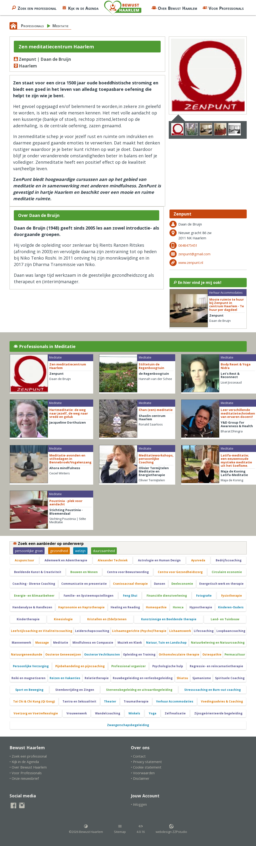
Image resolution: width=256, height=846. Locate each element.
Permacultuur (235, 654)
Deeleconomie (182, 583)
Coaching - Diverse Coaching (33, 583)
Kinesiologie (63, 619)
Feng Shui (130, 595)
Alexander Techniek (113, 560)
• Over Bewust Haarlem (28, 767)
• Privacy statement (146, 761)
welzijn (80, 551)
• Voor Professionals (26, 773)
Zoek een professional (33, 7)
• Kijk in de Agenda (24, 761)
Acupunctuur (24, 560)
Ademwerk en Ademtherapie (66, 560)
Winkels (134, 713)
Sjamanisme (201, 678)
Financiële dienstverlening (167, 595)
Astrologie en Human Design (159, 560)
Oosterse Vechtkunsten (102, 654)
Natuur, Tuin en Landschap (166, 642)
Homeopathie (156, 607)
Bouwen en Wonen (84, 572)
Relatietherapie (97, 678)
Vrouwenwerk (77, 713)
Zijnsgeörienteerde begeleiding (218, 713)
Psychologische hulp (167, 666)
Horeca (178, 607)
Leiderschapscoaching (92, 631)
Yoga (152, 713)
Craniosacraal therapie (130, 583)
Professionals (32, 25)
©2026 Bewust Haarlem (86, 829)
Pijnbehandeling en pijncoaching (80, 666)
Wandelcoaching (107, 713)
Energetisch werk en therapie (221, 583)
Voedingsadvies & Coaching (222, 701)
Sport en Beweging (29, 690)
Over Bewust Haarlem (174, 7)
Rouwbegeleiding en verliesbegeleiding (143, 678)
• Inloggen (139, 804)
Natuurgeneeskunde (26, 654)
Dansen (159, 583)
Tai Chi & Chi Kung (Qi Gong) (34, 701)
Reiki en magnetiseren (28, 678)
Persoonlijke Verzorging (31, 666)
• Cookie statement (146, 767)
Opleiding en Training (139, 654)
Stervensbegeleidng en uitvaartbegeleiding (139, 690)
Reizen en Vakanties (65, 678)
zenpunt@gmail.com (194, 254)
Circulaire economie (227, 572)
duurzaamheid (104, 551)
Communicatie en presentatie (84, 583)
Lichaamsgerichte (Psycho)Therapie (139, 631)
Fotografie (204, 595)
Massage (42, 642)
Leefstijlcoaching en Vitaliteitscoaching (41, 631)
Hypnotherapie (200, 607)
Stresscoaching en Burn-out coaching (212, 690)
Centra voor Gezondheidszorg (180, 572)
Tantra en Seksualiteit (79, 701)
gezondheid (59, 551)
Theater (110, 701)
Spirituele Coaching (230, 678)
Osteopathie (211, 654)
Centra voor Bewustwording (128, 572)
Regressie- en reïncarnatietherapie (216, 666)
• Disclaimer (140, 778)
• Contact (138, 756)
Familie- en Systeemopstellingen (88, 595)
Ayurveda (198, 560)
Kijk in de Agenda (80, 7)
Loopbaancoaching (230, 631)
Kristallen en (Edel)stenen (107, 619)
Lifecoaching (204, 631)
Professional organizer (128, 666)
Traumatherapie (136, 701)
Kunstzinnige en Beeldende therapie (168, 619)
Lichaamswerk (180, 631)
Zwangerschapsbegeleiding (128, 725)
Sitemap (120, 829)
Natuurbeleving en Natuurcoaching (218, 642)
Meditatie (60, 25)
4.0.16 (141, 829)
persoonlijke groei (29, 551)
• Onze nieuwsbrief (24, 778)
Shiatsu (182, 678)
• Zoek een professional (28, 756)
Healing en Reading (125, 607)
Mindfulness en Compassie (92, 642)
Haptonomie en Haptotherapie (81, 607)
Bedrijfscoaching (228, 560)
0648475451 (187, 245)
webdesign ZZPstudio (171, 829)
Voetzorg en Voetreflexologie (36, 713)
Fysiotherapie (231, 595)
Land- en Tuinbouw (225, 619)
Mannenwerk (21, 642)
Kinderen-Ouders (231, 607)
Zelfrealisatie (175, 713)
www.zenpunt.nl (190, 262)
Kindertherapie (28, 619)
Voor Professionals (223, 7)
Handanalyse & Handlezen (32, 607)
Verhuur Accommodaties (174, 701)
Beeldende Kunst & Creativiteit (37, 572)
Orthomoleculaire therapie (179, 654)
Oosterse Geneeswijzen (63, 654)
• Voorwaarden (143, 773)
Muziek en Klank (130, 642)
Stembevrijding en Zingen (74, 690)
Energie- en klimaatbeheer (34, 595)
